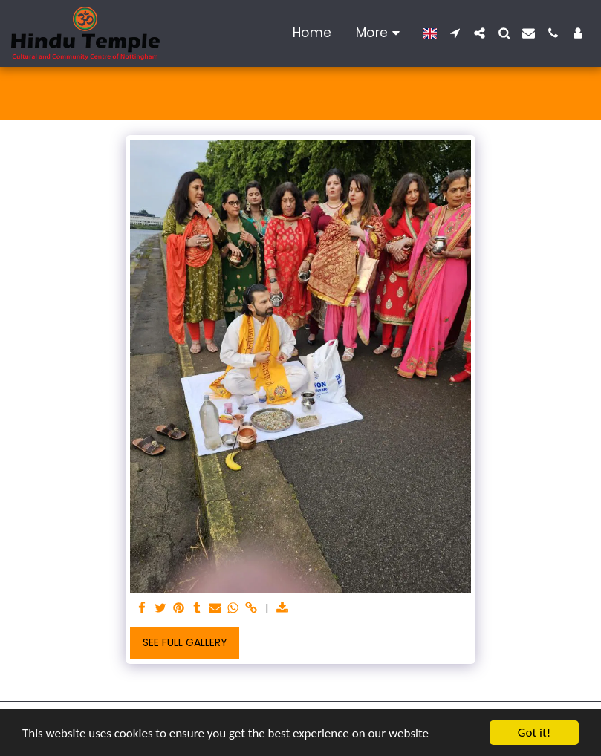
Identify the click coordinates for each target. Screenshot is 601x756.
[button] (455, 33)
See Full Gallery (185, 642)
